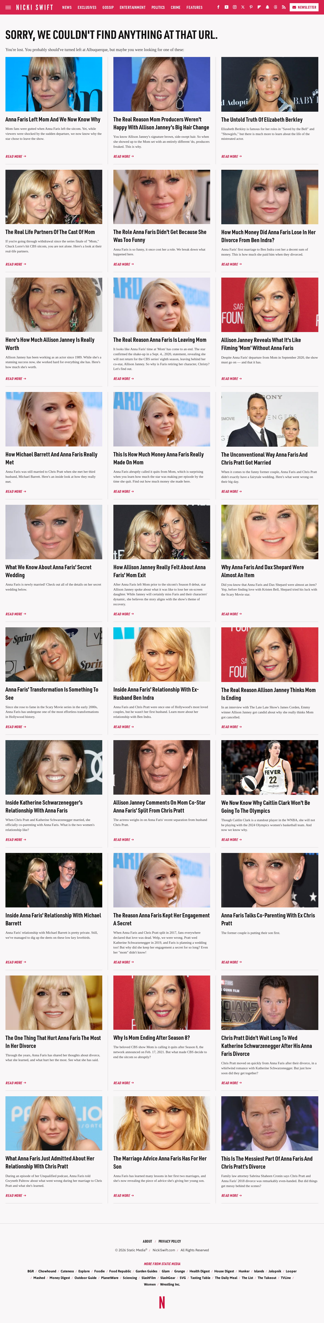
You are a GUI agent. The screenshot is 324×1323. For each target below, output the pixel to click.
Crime (176, 7)
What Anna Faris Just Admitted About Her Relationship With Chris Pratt (49, 1162)
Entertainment (133, 7)
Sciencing (130, 1278)
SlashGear (167, 1278)
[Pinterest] (251, 8)
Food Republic (120, 1271)
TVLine (286, 1278)
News (67, 7)
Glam (166, 1271)
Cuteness (67, 1271)
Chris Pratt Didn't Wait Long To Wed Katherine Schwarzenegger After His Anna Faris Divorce (266, 1045)
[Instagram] (234, 8)
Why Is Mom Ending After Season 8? (151, 1037)
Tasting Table (200, 1278)
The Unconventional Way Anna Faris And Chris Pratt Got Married (264, 458)
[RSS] (284, 8)
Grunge (179, 1271)
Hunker (244, 1271)
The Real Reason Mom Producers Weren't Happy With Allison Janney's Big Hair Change (161, 123)
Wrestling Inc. (170, 1284)
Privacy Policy (170, 1241)
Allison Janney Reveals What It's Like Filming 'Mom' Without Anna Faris (261, 344)
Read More (13, 156)
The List (247, 1278)
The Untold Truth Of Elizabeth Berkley (262, 119)
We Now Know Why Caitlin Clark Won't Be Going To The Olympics (265, 806)
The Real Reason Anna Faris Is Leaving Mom (160, 339)
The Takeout (267, 1278)
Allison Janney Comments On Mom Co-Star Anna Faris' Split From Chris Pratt (159, 806)
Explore (84, 1271)
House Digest (224, 1271)
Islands (259, 1271)
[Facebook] (218, 8)
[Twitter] (243, 8)
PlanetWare (109, 1278)
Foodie (99, 1271)
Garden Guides (146, 1271)
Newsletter (304, 7)
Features (194, 7)
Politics (158, 7)
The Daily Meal (226, 1278)
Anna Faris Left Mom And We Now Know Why (52, 119)
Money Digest (60, 1278)
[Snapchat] (267, 8)
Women (150, 1284)
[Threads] (275, 8)
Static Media (136, 1250)
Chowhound (47, 1271)
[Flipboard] (259, 8)
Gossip (108, 7)
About (147, 1241)
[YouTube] (226, 8)
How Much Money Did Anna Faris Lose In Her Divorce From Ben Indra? (268, 236)
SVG (183, 1278)
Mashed (39, 1278)
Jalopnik (275, 1271)
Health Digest (199, 1271)
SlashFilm (149, 1278)
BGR (30, 1271)
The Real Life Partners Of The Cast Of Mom (50, 232)
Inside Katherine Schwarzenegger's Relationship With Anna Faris (43, 806)
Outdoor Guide (86, 1278)
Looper (291, 1271)
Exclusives (87, 7)
